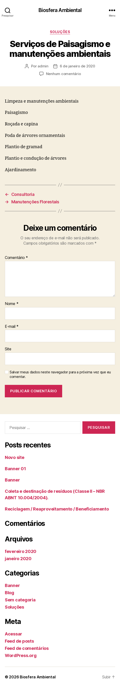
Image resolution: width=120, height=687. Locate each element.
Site (8, 349)
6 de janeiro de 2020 (77, 66)
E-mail (12, 326)
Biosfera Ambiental (60, 10)
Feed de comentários (27, 648)
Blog (9, 592)
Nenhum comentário (63, 73)
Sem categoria (20, 599)
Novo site (14, 457)
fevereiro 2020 (20, 551)
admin (43, 66)
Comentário (16, 258)
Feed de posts (19, 641)
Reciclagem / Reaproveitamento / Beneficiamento (57, 508)
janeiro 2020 (18, 558)
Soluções (60, 32)
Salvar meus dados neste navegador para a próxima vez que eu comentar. (60, 374)
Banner (12, 479)
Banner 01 (15, 468)
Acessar (13, 633)
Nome (11, 304)
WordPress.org (21, 655)
